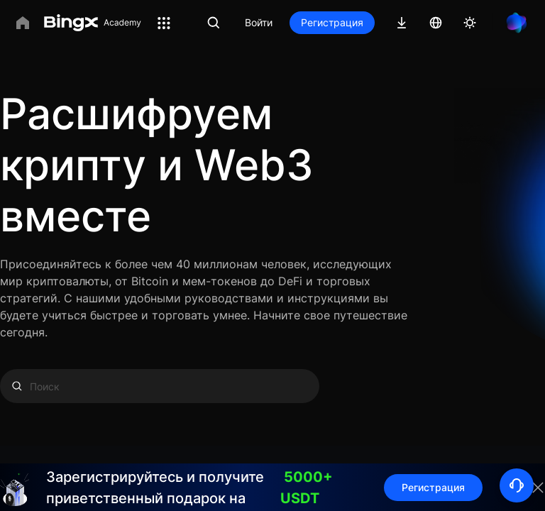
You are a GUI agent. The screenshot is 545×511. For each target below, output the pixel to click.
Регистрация (332, 22)
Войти (258, 22)
